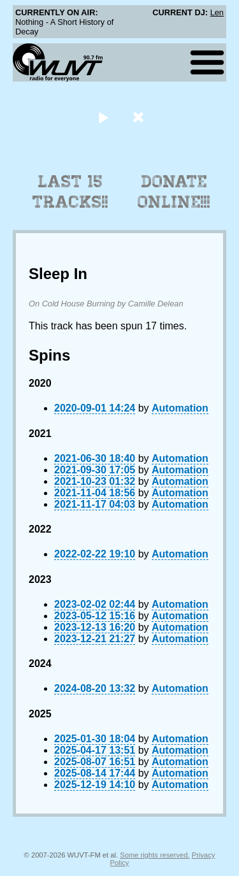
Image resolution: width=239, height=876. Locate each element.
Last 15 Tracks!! (70, 191)
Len (217, 12)
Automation (180, 408)
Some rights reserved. (154, 855)
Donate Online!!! (174, 191)
